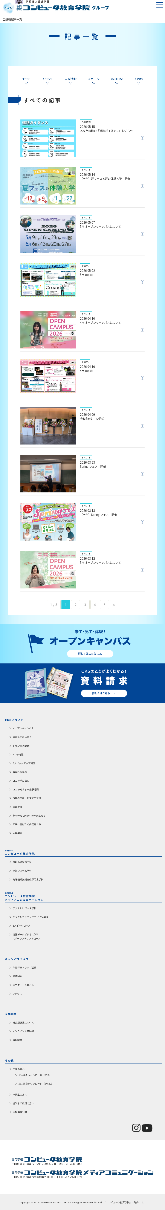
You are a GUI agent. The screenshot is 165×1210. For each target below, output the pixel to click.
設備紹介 (17, 976)
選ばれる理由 (20, 772)
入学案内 (17, 833)
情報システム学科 (22, 870)
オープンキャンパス (23, 728)
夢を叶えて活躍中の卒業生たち (29, 815)
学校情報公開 (20, 1112)
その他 (138, 80)
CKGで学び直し (21, 780)
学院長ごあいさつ (22, 737)
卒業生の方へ (20, 1094)
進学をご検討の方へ (23, 1103)
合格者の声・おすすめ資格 (27, 798)
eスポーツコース (21, 925)
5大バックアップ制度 (24, 763)
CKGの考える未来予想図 (26, 789)
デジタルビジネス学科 (24, 908)
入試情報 (71, 80)
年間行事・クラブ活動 (24, 967)
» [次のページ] (114, 604)
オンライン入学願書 (23, 1031)
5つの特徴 (18, 754)
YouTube (117, 80)
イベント (48, 80)
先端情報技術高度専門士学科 (28, 879)
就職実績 (17, 806)
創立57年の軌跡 (21, 745)
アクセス (17, 993)
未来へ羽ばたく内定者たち (27, 824)
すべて (26, 80)
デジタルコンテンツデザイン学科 (30, 917)
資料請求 (17, 1040)
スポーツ (94, 80)
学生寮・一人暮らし (23, 985)
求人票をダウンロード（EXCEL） (35, 1083)
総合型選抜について (23, 1022)
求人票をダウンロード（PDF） (34, 1075)
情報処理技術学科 (22, 861)
